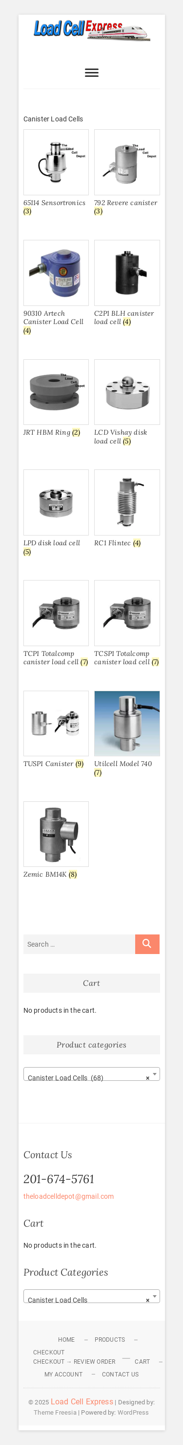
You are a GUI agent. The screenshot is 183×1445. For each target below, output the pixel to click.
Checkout (49, 1352)
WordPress (133, 1412)
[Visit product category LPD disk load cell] (56, 514)
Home (66, 1339)
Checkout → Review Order (74, 1361)
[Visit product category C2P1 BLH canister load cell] (127, 285)
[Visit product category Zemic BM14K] (56, 842)
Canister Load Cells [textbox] (89, 1300)
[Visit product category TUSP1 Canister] (56, 731)
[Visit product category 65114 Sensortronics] (56, 174)
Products (110, 1339)
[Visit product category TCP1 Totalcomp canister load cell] (56, 625)
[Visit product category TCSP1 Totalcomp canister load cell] (127, 625)
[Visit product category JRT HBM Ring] (56, 400)
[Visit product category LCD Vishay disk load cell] (127, 404)
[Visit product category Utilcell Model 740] (127, 736)
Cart (142, 1361)
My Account (63, 1374)
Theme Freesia (55, 1412)
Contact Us (120, 1374)
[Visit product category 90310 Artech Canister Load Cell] (56, 289)
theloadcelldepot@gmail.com (68, 1196)
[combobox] (91, 1074)
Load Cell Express (82, 1401)
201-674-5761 (58, 1179)
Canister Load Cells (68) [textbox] (89, 1078)
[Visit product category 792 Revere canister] (127, 174)
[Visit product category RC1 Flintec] (127, 510)
